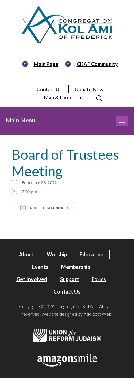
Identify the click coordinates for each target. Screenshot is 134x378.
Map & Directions (64, 97)
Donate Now (88, 89)
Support (69, 279)
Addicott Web (98, 314)
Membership (75, 267)
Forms (99, 279)
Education (91, 254)
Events (40, 267)
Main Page (46, 64)
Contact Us (49, 89)
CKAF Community (97, 64)
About (26, 254)
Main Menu (20, 120)
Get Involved (31, 279)
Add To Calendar (43, 207)
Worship (57, 254)
